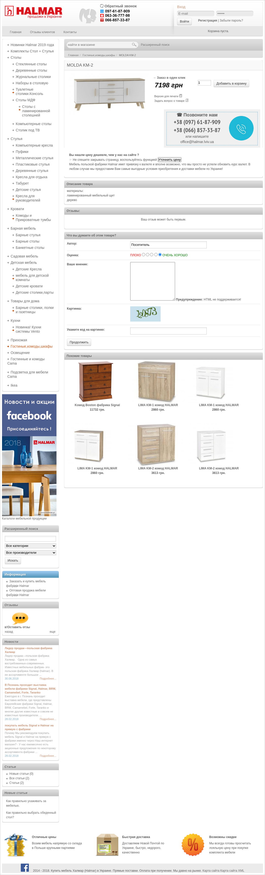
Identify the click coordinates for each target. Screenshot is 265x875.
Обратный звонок (120, 6)
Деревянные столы (31, 70)
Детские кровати (29, 286)
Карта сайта (210, 870)
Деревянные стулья (32, 171)
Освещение (20, 353)
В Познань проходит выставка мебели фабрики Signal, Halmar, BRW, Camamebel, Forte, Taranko (30, 688)
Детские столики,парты (35, 292)
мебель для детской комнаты (32, 277)
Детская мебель (24, 263)
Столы (16, 57)
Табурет (22, 183)
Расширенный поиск (155, 45)
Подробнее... (48, 678)
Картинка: (74, 316)
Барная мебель (23, 228)
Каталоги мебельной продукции (24, 518)
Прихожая (19, 340)
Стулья (16, 139)
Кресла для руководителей (28, 198)
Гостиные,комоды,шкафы (31, 346)
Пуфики (22, 152)
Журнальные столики (33, 77)
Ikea (14, 385)
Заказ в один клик (171, 77)
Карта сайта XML (232, 870)
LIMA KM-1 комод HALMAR (158, 412)
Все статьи (17, 778)
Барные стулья (28, 235)
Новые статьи (19, 773)
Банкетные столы (30, 248)
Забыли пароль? (231, 20)
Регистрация (207, 20)
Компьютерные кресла (34, 145)
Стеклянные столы (31, 64)
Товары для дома (25, 301)
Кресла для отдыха (31, 177)
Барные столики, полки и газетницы (35, 310)
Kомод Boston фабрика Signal (97, 412)
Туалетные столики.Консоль (29, 91)
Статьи (14, 783)
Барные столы (27, 241)
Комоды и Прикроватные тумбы (33, 217)
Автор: (72, 243)
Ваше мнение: (77, 264)
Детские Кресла (29, 269)
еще (52, 631)
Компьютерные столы (33, 124)
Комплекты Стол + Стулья (32, 51)
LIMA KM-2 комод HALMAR (158, 476)
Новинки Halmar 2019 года (32, 45)
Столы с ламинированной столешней (36, 111)
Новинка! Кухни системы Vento (28, 329)
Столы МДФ (25, 100)
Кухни (15, 321)
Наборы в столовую (32, 83)
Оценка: (73, 255)
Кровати (17, 209)
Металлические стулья (34, 158)
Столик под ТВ (28, 130)
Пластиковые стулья (33, 164)
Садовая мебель (24, 256)
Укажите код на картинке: (86, 337)
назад (9, 631)
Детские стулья (28, 190)
